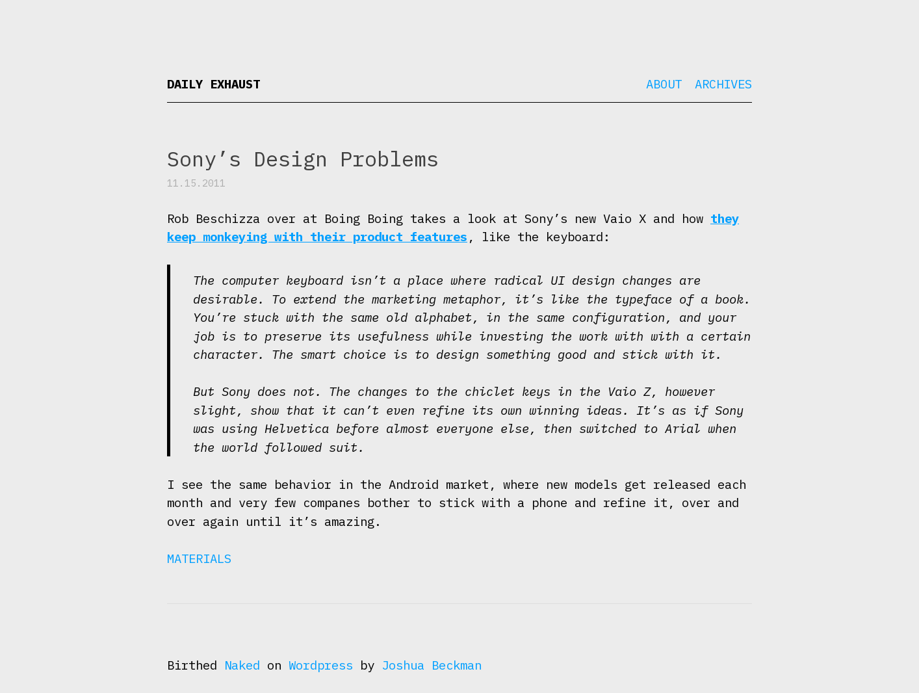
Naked (242, 665)
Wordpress (321, 665)
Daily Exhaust (213, 84)
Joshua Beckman (432, 665)
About (664, 84)
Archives (723, 84)
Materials (199, 558)
